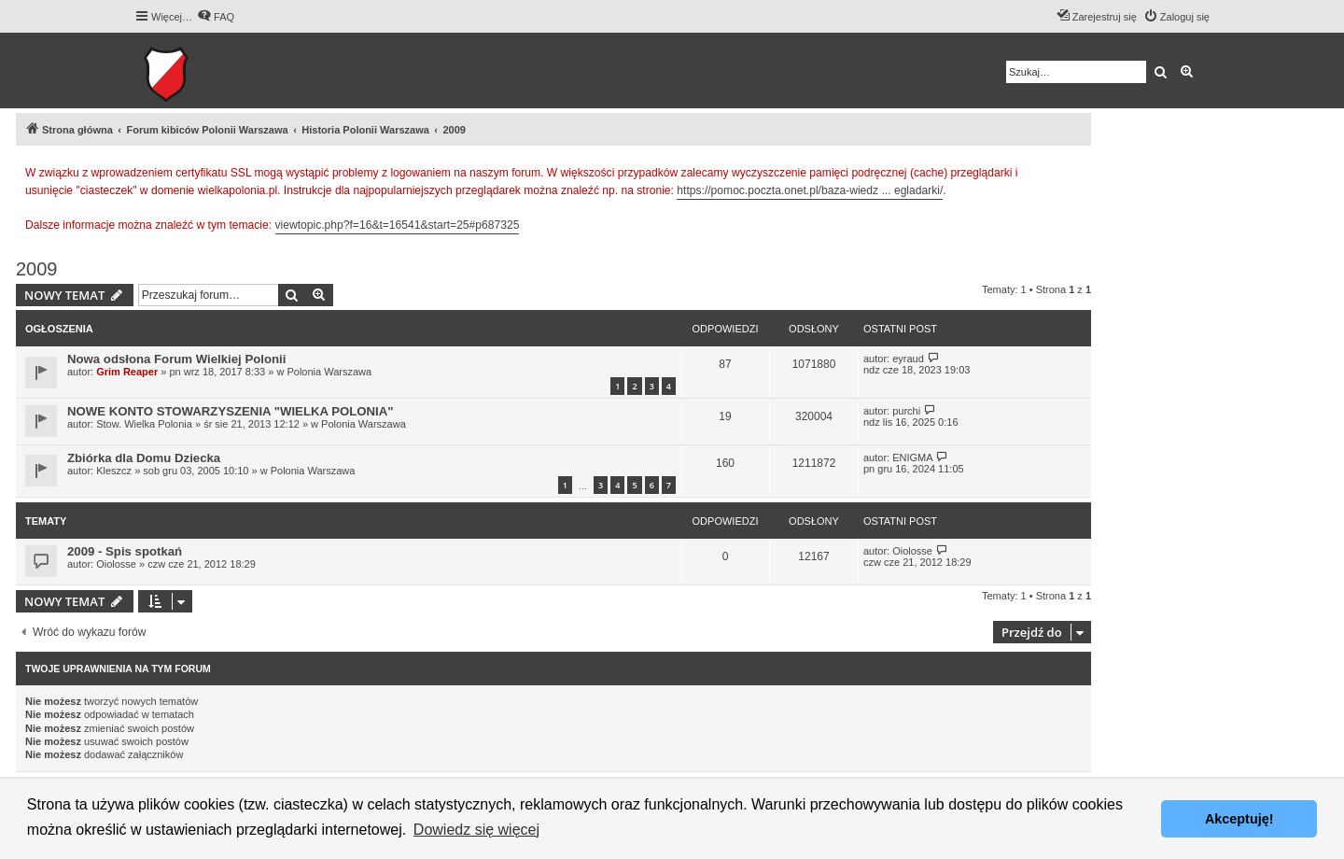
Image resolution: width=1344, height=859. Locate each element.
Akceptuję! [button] (1239, 818)
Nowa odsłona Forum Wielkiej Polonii (176, 359)
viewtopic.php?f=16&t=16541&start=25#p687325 (397, 225)
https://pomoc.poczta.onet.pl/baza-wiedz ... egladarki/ (810, 190)
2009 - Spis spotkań (124, 551)
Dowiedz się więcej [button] (476, 830)
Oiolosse (116, 564)
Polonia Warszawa (329, 371)
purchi (906, 410)
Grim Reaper (127, 371)
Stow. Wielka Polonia (144, 424)
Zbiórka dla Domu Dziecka (143, 458)
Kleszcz (114, 470)
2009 (37, 269)
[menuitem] (215, 17)
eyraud (908, 358)
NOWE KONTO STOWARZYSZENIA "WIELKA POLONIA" (230, 411)
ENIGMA (912, 457)
